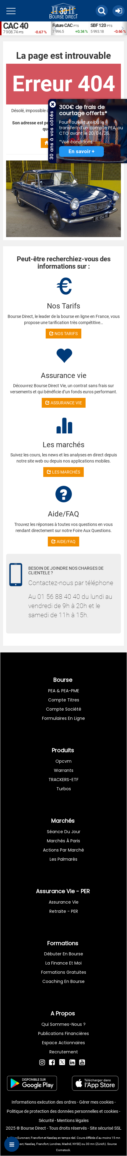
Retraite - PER (63, 911)
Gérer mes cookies (96, 1102)
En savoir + (81, 151)
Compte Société (63, 709)
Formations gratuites (63, 972)
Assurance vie (64, 902)
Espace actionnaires (63, 1043)
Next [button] (124, 28)
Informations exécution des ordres (44, 1102)
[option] (70, 28)
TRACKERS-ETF (63, 779)
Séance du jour (63, 832)
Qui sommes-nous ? (63, 1024)
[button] (102, 11)
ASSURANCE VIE (63, 402)
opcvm (63, 761)
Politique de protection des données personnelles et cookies (62, 1111)
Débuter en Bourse (63, 954)
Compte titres (63, 700)
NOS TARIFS (63, 333)
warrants (63, 770)
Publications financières (63, 1033)
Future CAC (62, 25)
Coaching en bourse (63, 981)
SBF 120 (98, 25)
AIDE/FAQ (63, 541)
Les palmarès (63, 859)
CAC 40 (15, 26)
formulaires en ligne (63, 718)
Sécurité (46, 1120)
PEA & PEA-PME (63, 691)
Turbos (63, 789)
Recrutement (63, 1052)
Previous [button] (54, 28)
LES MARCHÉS (63, 472)
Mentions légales (73, 1120)
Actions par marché (63, 850)
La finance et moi (63, 963)
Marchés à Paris (63, 841)
